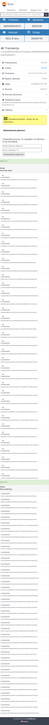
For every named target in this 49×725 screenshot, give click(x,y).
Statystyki (23, 10)
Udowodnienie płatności (14, 130)
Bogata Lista (36, 10)
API (46, 10)
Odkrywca (11, 10)
